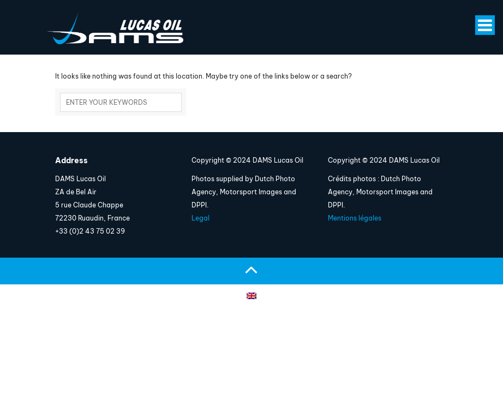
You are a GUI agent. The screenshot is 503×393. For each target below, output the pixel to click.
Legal (200, 218)
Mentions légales (354, 218)
